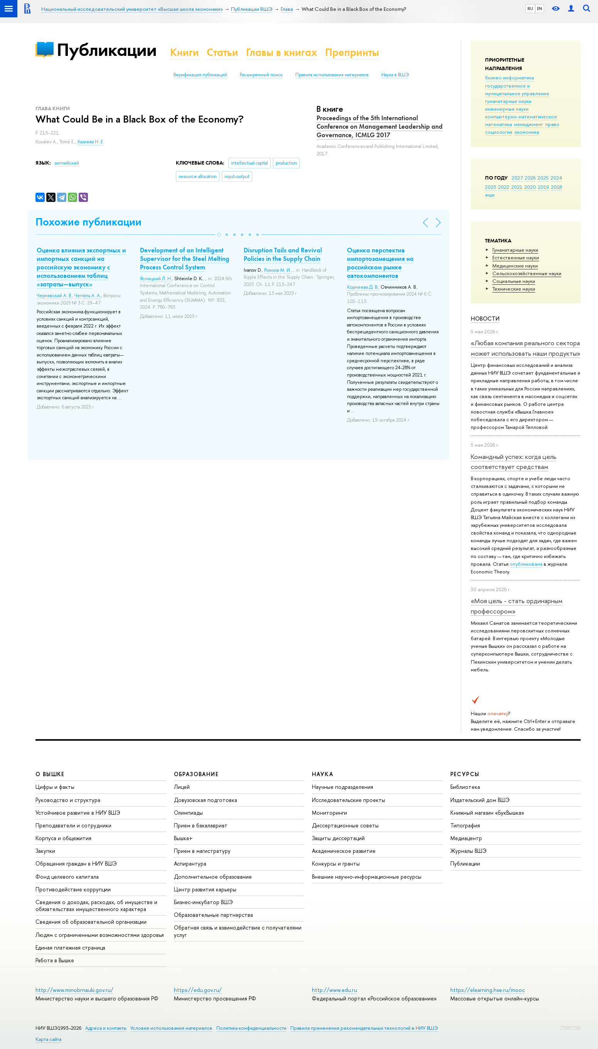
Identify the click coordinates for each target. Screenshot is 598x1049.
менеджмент (528, 124)
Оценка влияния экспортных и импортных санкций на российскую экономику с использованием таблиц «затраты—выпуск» (81, 267)
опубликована (526, 563)
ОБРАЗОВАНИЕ (196, 774)
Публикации (107, 49)
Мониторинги (329, 812)
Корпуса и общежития (63, 838)
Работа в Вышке (54, 960)
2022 (503, 186)
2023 (490, 186)
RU (530, 8)
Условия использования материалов (171, 1028)
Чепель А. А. (87, 296)
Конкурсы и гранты (336, 863)
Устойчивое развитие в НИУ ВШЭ (77, 812)
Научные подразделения (342, 786)
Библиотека (465, 786)
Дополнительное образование (213, 876)
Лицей (182, 786)
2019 (543, 186)
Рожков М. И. (277, 270)
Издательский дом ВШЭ (480, 800)
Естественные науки (515, 257)
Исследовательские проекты (348, 800)
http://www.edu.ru (334, 990)
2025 (543, 177)
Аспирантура (190, 863)
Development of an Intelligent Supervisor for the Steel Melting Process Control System (184, 258)
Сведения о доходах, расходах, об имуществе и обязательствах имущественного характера (96, 905)
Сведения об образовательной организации (91, 921)
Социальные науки (513, 280)
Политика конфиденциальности (251, 1028)
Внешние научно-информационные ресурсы (366, 876)
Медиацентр (466, 838)
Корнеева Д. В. (362, 287)
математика (498, 124)
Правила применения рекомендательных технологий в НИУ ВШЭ (364, 1028)
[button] (219, 235)
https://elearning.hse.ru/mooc (487, 990)
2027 (517, 177)
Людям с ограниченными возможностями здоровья (99, 934)
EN (539, 8)
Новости (485, 318)
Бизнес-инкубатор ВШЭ (203, 902)
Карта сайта (48, 1039)
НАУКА (322, 774)
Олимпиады (188, 812)
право (552, 124)
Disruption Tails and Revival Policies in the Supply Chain (283, 254)
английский (67, 163)
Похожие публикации (88, 222)
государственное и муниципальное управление (517, 89)
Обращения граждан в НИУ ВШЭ (76, 863)
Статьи (222, 52)
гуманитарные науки (508, 101)
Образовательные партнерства (213, 914)
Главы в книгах (281, 52)
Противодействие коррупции (73, 889)
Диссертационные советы (345, 825)
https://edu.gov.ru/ (198, 990)
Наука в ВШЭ (395, 75)
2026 (530, 177)
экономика (526, 131)
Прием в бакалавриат (200, 825)
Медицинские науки (515, 265)
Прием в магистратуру (202, 850)
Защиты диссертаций (338, 838)
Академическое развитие (344, 850)
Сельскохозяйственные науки (526, 273)
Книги (184, 52)
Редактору (571, 1026)
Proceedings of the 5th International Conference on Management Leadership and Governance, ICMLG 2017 (380, 126)
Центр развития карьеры (205, 889)
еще (490, 194)
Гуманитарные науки (515, 249)
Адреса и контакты (105, 1028)
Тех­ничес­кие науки (513, 288)
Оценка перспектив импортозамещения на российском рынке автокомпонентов (380, 263)
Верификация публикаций (200, 75)
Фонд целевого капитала (67, 876)
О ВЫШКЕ (50, 774)
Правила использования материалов (332, 75)
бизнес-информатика (509, 77)
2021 (516, 186)
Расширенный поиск (261, 75)
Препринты (352, 52)
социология (498, 131)
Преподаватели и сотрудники (73, 825)
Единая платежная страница (70, 947)
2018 (556, 186)
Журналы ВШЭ (468, 850)
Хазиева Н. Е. (90, 142)
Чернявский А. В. (54, 296)
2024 (556, 177)
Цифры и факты (54, 786)
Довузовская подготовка (205, 800)
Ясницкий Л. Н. (156, 279)
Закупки (45, 850)
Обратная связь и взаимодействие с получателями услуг (238, 931)
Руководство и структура (67, 800)
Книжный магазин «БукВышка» (487, 812)
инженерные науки (507, 108)
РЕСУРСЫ (465, 774)
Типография (465, 825)
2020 (530, 186)
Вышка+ (183, 838)
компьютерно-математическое (521, 116)
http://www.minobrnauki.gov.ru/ (74, 990)
